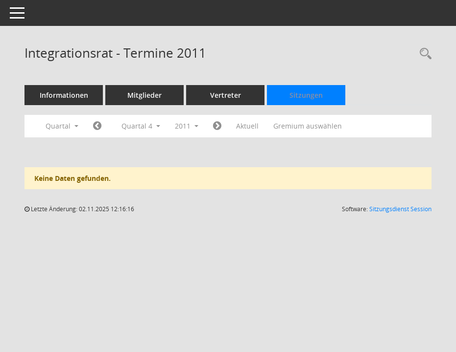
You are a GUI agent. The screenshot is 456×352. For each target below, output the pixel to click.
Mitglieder (144, 95)
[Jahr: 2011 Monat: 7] (97, 126)
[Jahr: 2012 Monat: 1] (217, 126)
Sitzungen (306, 95)
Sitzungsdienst (400, 209)
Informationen (64, 95)
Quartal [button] (62, 126)
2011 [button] (186, 126)
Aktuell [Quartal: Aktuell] (247, 126)
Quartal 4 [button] (140, 126)
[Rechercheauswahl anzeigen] (423, 54)
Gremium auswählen (307, 126)
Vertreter (225, 95)
